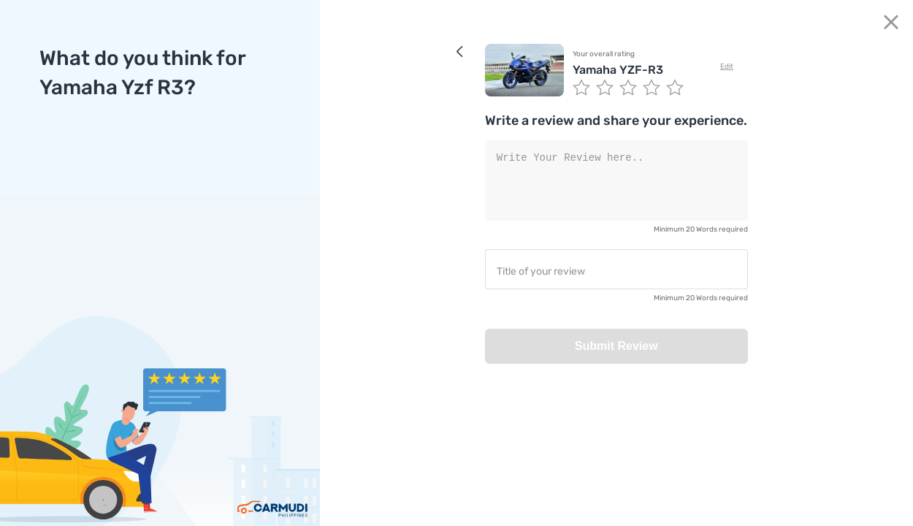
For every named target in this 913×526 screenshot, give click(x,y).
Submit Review (616, 346)
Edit (726, 66)
